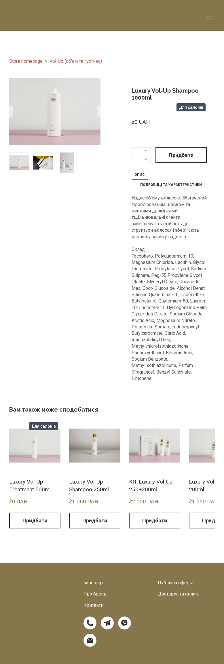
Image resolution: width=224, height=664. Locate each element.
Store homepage (26, 61)
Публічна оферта (175, 582)
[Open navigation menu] (209, 16)
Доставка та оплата (179, 594)
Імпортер (93, 582)
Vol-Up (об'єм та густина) (76, 61)
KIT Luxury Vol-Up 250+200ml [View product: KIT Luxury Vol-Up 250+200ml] (151, 485)
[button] (145, 150)
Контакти (93, 605)
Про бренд (95, 594)
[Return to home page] (38, 16)
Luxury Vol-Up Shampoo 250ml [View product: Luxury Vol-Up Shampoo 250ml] (89, 485)
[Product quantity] (139, 155)
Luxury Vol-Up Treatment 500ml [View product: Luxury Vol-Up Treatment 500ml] (30, 485)
